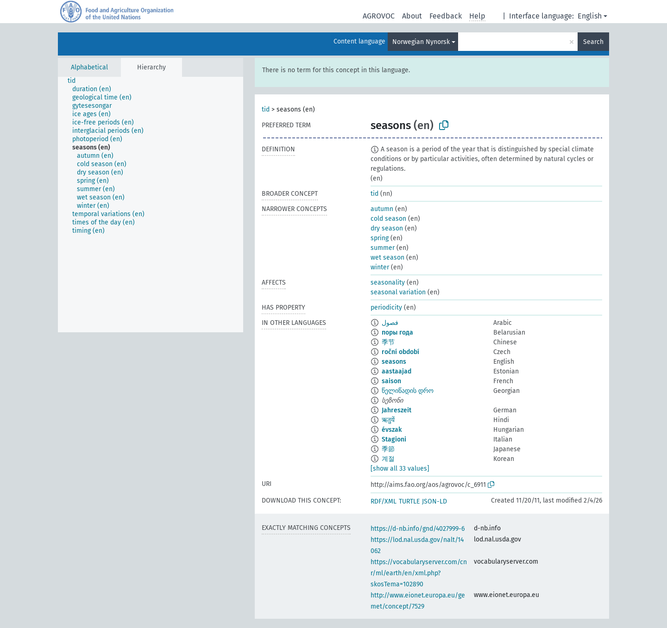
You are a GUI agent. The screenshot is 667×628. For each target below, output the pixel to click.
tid (266, 109)
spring (380, 238)
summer (383, 248)
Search (593, 42)
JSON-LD (434, 501)
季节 (388, 342)
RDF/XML (383, 501)
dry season (387, 228)
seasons (394, 362)
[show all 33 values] (400, 469)
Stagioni (394, 439)
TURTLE (409, 501)
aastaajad (396, 371)
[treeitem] (75, 81)
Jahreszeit (396, 410)
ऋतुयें (388, 420)
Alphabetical (89, 67)
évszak (392, 430)
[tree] (150, 204)
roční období (400, 352)
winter (380, 267)
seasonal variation (398, 292)
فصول (390, 323)
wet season (387, 257)
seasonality (388, 282)
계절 (388, 459)
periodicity (386, 307)
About (412, 16)
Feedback (445, 16)
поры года (397, 332)
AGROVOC (379, 16)
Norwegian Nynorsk (421, 42)
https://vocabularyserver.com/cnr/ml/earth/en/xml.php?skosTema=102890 (419, 573)
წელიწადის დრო (408, 391)
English (590, 16)
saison (391, 381)
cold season (388, 219)
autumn (382, 209)
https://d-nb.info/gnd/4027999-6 (418, 529)
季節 (388, 449)
